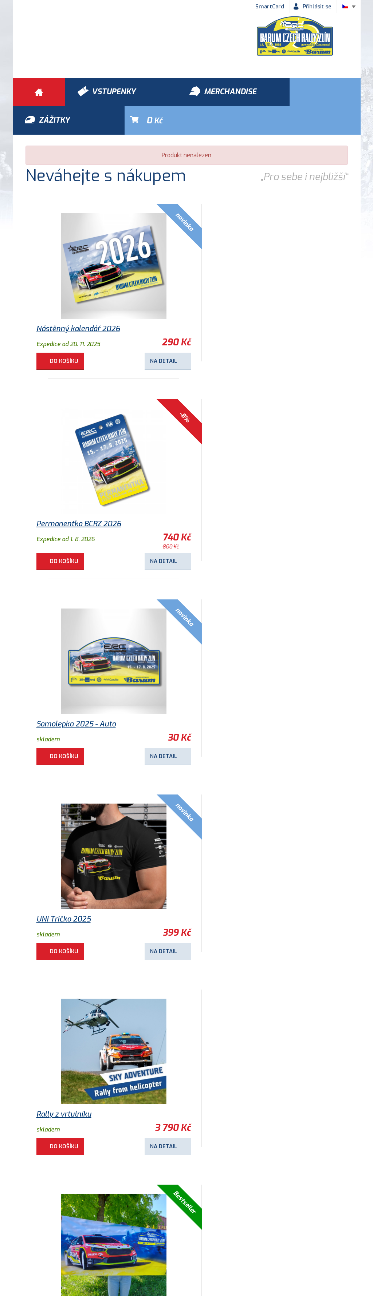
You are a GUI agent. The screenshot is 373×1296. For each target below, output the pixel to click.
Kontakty (248, 1236)
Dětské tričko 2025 (229, 891)
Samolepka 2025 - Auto (76, 501)
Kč (327, 92)
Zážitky (100, 1194)
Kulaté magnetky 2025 (75, 891)
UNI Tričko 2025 (224, 501)
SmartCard (269, 6)
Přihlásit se (317, 6)
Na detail (147, 332)
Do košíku (65, 332)
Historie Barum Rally (193, 1236)
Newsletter (290, 1236)
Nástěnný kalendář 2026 (78, 300)
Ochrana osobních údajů (119, 1236)
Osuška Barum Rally (231, 696)
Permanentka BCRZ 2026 (239, 300)
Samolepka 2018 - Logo (75, 1086)
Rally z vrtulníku (63, 696)
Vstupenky (267, 1194)
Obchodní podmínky (46, 1236)
